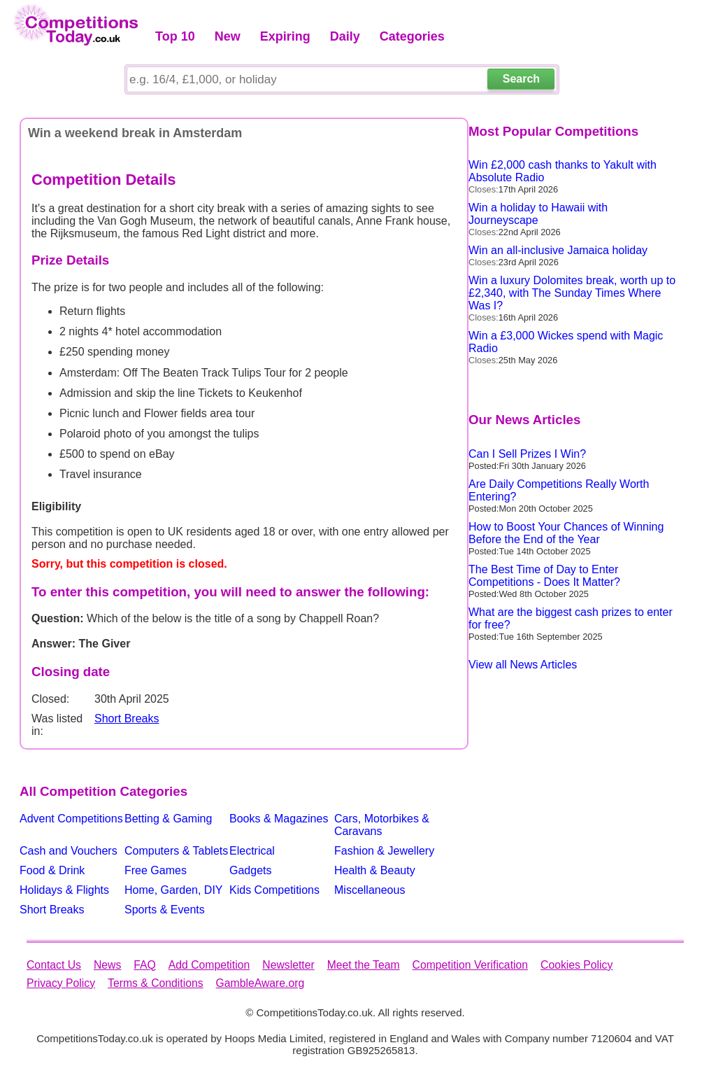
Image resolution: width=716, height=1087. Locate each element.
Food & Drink (52, 870)
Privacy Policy (61, 983)
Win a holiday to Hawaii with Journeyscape (538, 214)
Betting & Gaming (168, 819)
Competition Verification (470, 965)
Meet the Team (363, 965)
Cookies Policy (576, 965)
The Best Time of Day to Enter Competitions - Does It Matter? (544, 575)
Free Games (155, 870)
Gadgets (250, 870)
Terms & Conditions (155, 983)
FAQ (145, 965)
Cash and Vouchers (68, 851)
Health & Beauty (374, 870)
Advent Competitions (71, 819)
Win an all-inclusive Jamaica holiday (557, 250)
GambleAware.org (260, 983)
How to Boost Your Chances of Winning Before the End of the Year (566, 533)
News (107, 965)
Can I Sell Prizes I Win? (527, 454)
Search (521, 79)
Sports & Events (164, 910)
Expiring (285, 36)
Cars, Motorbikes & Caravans (381, 825)
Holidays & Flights (64, 890)
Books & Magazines (278, 819)
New (228, 36)
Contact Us (54, 965)
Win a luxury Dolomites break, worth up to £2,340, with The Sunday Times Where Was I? (571, 292)
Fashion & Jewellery (384, 851)
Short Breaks (126, 718)
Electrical (252, 851)
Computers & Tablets (176, 851)
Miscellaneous (369, 890)
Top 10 (175, 36)
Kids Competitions (274, 890)
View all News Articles (522, 665)
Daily (345, 36)
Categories (412, 36)
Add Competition (209, 965)
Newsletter (288, 965)
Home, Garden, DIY (173, 890)
